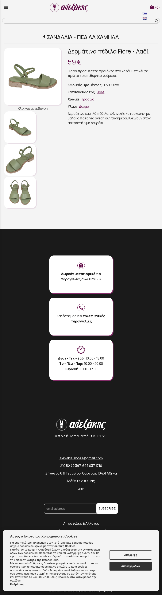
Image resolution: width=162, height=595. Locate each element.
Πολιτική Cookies (63, 546)
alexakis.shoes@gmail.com (81, 458)
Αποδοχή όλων (130, 566)
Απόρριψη (130, 554)
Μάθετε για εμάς (81, 481)
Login (81, 489)
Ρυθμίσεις (17, 584)
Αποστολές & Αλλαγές (81, 523)
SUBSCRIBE (107, 508)
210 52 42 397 (70, 465)
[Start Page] (70, 7)
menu (5, 7)
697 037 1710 (92, 465)
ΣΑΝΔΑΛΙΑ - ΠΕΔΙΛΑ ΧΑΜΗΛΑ (82, 37)
